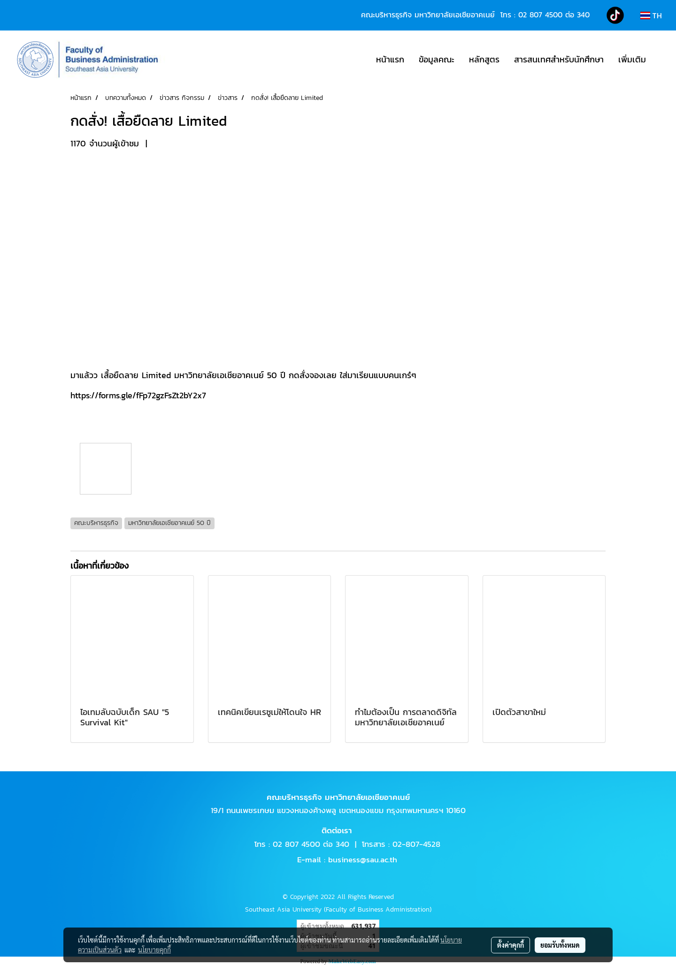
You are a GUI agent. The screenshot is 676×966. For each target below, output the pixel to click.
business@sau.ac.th (362, 859)
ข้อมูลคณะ (436, 59)
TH (651, 15)
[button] (661, 59)
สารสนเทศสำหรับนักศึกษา (559, 59)
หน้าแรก (390, 59)
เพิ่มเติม (632, 59)
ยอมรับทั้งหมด (560, 945)
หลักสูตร (484, 59)
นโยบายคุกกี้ (154, 949)
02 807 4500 (540, 14)
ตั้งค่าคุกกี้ (510, 945)
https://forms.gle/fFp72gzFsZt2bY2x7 (138, 395)
